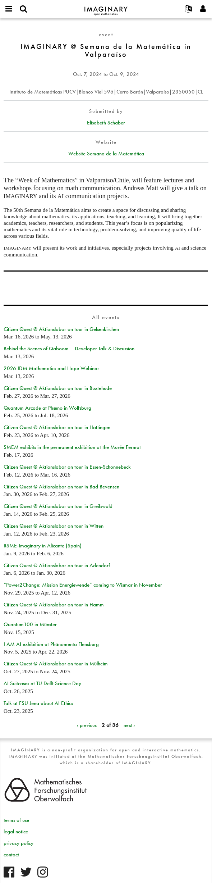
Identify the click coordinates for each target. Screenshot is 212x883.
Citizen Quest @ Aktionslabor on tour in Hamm (54, 604)
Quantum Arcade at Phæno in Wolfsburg (47, 408)
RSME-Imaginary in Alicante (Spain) (43, 545)
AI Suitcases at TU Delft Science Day (42, 683)
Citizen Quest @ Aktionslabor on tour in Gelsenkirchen (61, 329)
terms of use (16, 820)
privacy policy (18, 843)
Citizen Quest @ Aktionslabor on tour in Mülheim (56, 663)
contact (11, 854)
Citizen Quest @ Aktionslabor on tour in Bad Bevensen (61, 486)
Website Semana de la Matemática (106, 153)
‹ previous (87, 725)
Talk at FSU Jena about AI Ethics (38, 703)
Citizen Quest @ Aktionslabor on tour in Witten (53, 526)
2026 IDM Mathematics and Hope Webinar (51, 368)
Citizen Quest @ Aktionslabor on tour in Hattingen (57, 427)
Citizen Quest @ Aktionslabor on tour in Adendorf (57, 565)
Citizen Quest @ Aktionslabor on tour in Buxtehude (58, 388)
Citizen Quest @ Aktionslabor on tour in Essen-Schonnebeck (67, 467)
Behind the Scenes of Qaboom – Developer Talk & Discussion (69, 348)
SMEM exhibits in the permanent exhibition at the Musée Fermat (72, 447)
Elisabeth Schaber (106, 122)
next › (129, 725)
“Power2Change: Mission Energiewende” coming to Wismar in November (83, 585)
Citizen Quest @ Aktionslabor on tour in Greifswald (58, 506)
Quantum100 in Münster (30, 624)
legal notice (16, 831)
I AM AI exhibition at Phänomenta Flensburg (51, 644)
